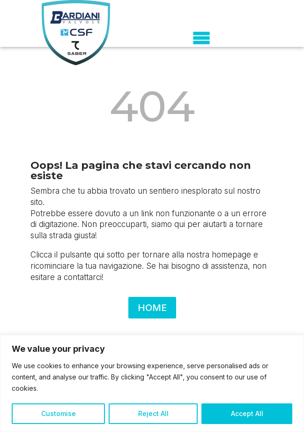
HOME (152, 307)
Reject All (153, 413)
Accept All (247, 413)
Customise (58, 413)
